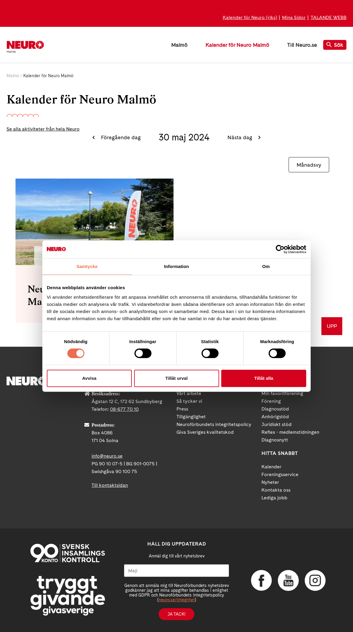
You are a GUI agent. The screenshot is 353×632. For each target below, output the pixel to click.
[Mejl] (176, 570)
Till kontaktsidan (110, 485)
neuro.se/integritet (177, 599)
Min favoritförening (282, 393)
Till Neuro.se (302, 45)
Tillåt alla (263, 378)
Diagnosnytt (274, 440)
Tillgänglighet (191, 416)
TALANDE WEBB (328, 17)
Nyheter (270, 482)
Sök (334, 45)
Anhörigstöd (275, 416)
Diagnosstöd (275, 409)
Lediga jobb (274, 498)
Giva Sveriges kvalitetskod (205, 432)
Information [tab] (176, 266)
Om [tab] (266, 266)
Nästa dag (240, 137)
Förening (271, 401)
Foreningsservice (279, 474)
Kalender (271, 467)
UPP (332, 326)
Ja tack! (176, 614)
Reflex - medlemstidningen (290, 432)
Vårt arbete (188, 393)
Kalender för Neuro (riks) (250, 17)
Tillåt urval (176, 378)
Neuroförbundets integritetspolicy (213, 424)
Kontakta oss (275, 490)
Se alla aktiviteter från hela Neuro (43, 129)
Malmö (179, 45)
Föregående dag (120, 137)
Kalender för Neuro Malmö (237, 45)
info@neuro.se (107, 456)
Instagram (315, 580)
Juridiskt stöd (276, 424)
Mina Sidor (294, 17)
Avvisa (89, 378)
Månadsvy (309, 165)
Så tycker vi (189, 401)
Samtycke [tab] (87, 266)
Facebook (261, 580)
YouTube (288, 580)
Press (182, 409)
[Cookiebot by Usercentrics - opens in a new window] (280, 249)
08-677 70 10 (124, 409)
